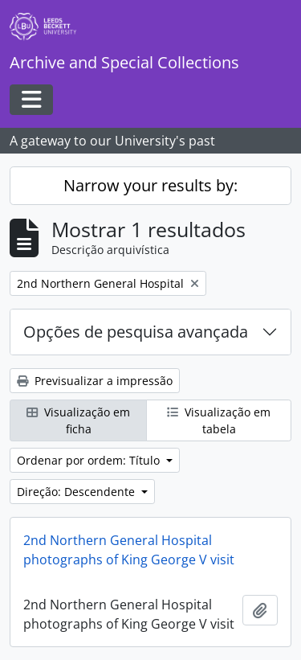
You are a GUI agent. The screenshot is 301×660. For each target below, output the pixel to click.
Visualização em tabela (218, 420)
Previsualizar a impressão (95, 380)
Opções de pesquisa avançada (135, 331)
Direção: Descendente (77, 491)
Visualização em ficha (78, 420)
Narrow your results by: (150, 185)
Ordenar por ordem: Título (90, 460)
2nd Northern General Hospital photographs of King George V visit (128, 549)
